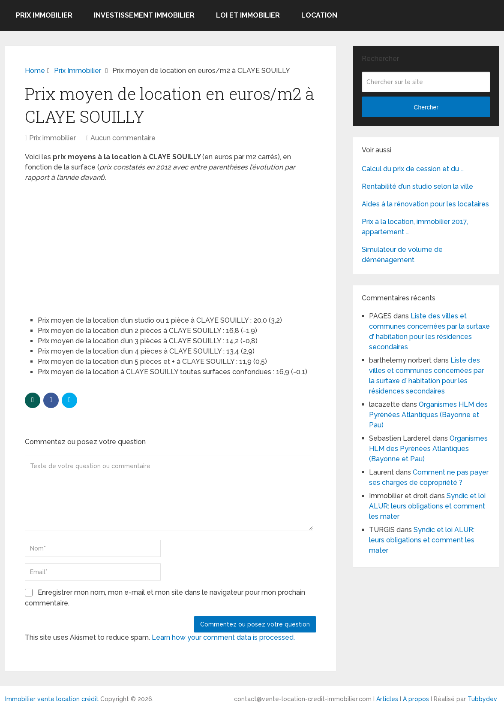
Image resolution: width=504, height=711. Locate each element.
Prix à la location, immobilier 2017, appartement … (415, 227)
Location (319, 15)
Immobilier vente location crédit (52, 699)
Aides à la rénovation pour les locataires (425, 204)
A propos (416, 699)
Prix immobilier (44, 15)
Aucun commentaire (123, 138)
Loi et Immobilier (248, 15)
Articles (387, 699)
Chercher (426, 107)
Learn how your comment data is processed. (223, 637)
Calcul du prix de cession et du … (413, 169)
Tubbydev (482, 699)
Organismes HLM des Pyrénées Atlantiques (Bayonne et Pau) (428, 414)
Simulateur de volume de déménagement (402, 254)
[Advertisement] (89, 245)
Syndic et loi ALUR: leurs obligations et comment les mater (427, 506)
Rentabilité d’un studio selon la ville (417, 186)
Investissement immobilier (144, 15)
